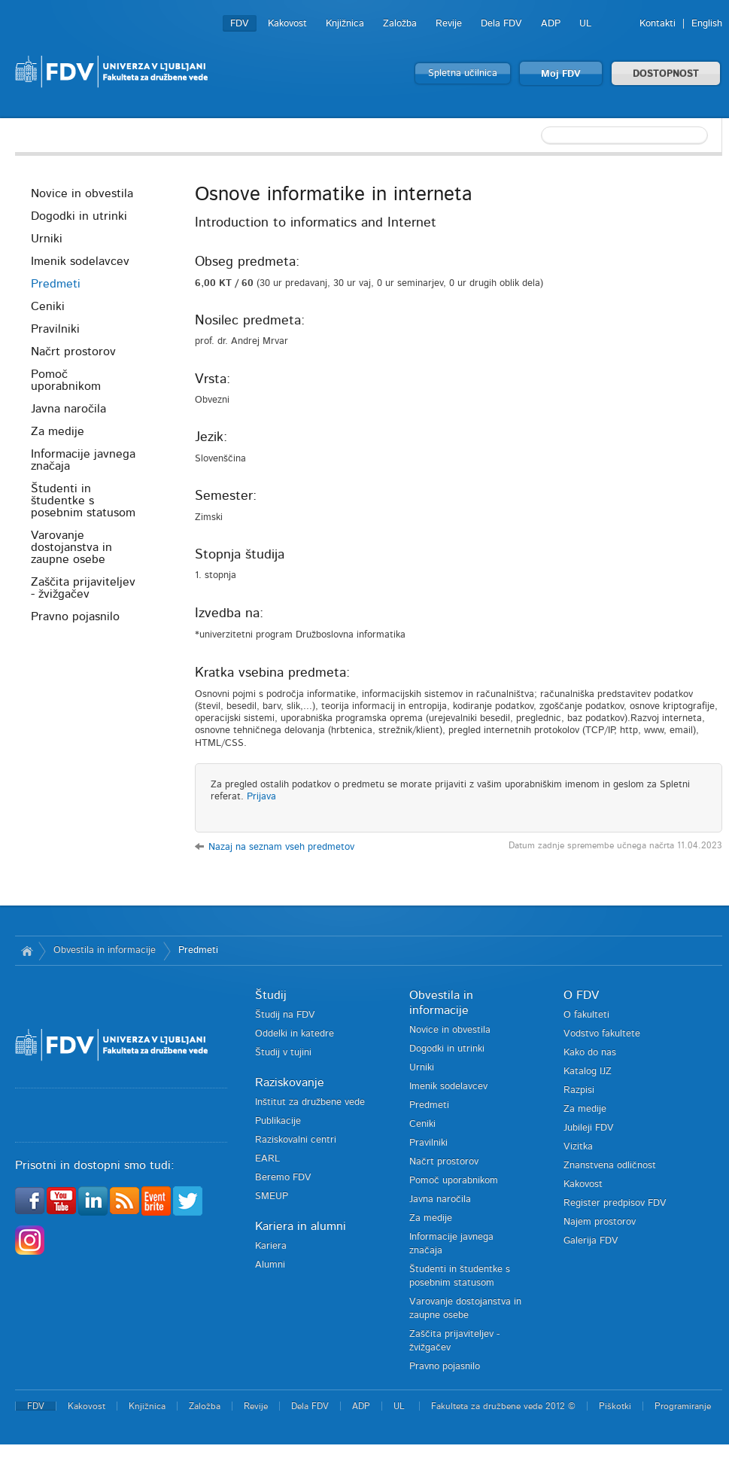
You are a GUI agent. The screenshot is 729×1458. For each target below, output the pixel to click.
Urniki (46, 239)
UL (585, 24)
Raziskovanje (289, 1082)
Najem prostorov (599, 1222)
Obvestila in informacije (104, 950)
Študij (271, 995)
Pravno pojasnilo (75, 616)
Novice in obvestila (82, 193)
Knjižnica (345, 24)
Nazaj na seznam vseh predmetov (281, 847)
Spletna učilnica (462, 73)
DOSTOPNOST (666, 74)
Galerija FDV (590, 1241)
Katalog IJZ (587, 1071)
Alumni (270, 1265)
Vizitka (578, 1147)
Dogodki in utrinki (79, 216)
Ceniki (48, 306)
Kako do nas (589, 1053)
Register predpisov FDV (615, 1203)
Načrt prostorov (73, 351)
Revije (449, 24)
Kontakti (657, 24)
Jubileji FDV (588, 1128)
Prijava (261, 797)
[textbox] (624, 135)
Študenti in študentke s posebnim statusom (83, 500)
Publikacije (278, 1121)
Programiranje (683, 1406)
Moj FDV (561, 74)
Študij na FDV (285, 1015)
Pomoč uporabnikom (66, 380)
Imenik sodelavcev (80, 261)
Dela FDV (501, 24)
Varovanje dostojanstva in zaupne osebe (71, 547)
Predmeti (55, 284)
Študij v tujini (283, 1053)
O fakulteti (586, 1015)
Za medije (57, 431)
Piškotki (615, 1406)
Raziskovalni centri (295, 1140)
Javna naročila (68, 409)
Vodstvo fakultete (601, 1034)
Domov (26, 950)
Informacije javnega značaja (83, 460)
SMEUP (271, 1196)
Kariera (271, 1246)
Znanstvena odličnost (609, 1165)
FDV (239, 24)
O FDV (581, 995)
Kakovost (287, 24)
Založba (400, 24)
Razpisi (578, 1090)
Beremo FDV (283, 1178)
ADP (550, 24)
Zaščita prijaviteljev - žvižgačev (83, 588)
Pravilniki (55, 329)
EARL (267, 1159)
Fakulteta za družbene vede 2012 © (503, 1406)
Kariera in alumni (300, 1226)
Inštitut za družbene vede (310, 1102)
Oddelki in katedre (294, 1034)
